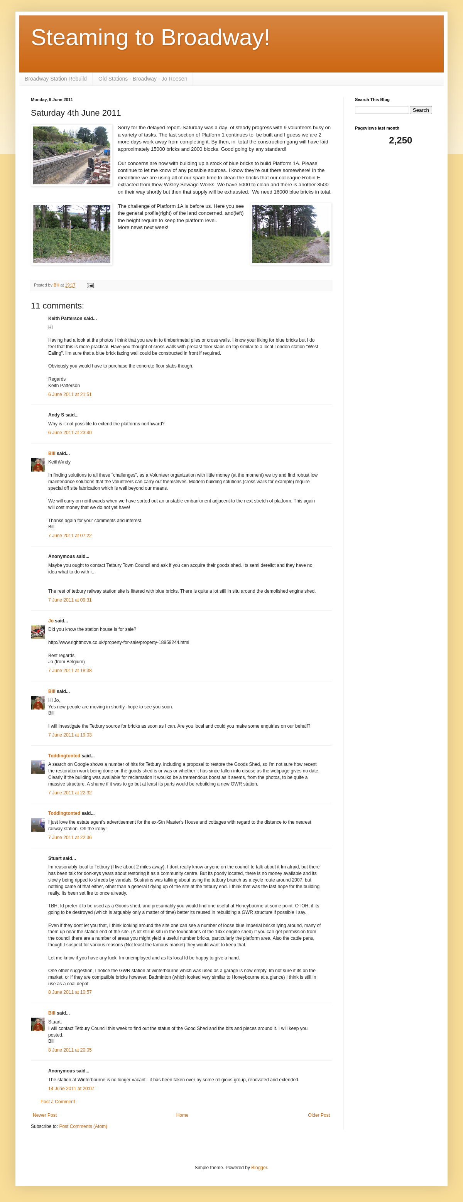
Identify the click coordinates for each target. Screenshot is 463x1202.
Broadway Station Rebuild (56, 79)
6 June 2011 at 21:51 (70, 394)
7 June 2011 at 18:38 (70, 670)
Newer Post (45, 1115)
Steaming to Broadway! (150, 37)
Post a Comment (58, 1101)
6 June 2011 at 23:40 (70, 432)
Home (182, 1115)
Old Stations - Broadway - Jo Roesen (142, 79)
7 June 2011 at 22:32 (70, 793)
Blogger (259, 1167)
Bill (52, 453)
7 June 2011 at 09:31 (70, 600)
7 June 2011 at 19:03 (70, 735)
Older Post (319, 1115)
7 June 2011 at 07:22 (70, 535)
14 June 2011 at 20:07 (71, 1088)
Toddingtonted (64, 756)
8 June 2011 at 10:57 (70, 992)
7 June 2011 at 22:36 (70, 837)
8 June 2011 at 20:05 (70, 1050)
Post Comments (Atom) (83, 1126)
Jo (51, 621)
